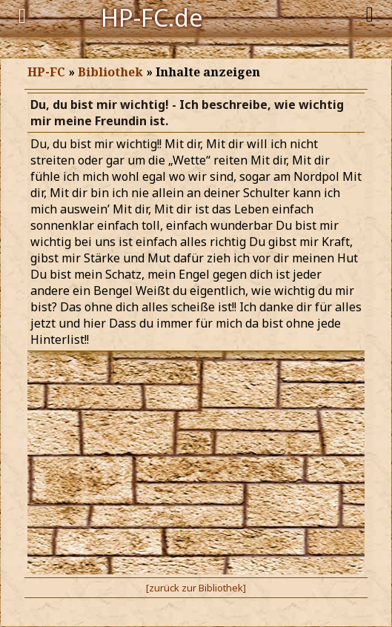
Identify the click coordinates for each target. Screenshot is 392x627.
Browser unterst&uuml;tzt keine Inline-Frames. (196, 333)
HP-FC (46, 72)
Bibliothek (110, 72)
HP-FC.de (152, 16)
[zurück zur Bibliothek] (196, 587)
